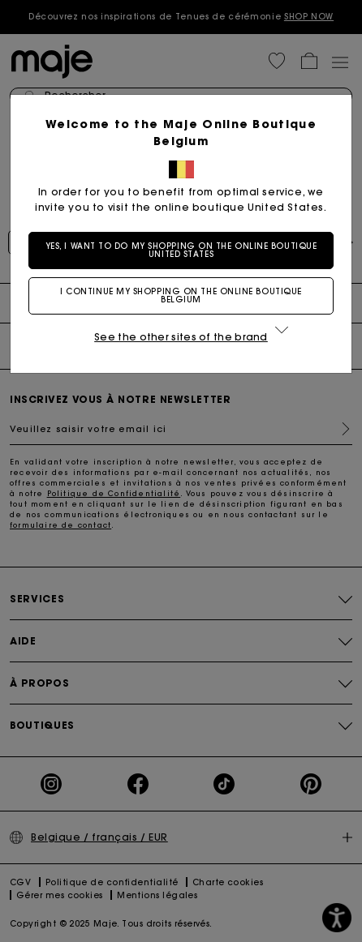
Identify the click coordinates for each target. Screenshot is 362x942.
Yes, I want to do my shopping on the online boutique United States (181, 250)
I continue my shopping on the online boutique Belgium (181, 295)
